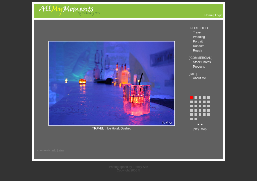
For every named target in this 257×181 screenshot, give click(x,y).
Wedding (199, 37)
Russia (197, 50)
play (196, 129)
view (61, 150)
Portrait (198, 41)
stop (204, 129)
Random (198, 46)
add (54, 150)
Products (199, 66)
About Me (199, 78)
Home (209, 15)
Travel (197, 32)
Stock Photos (202, 62)
